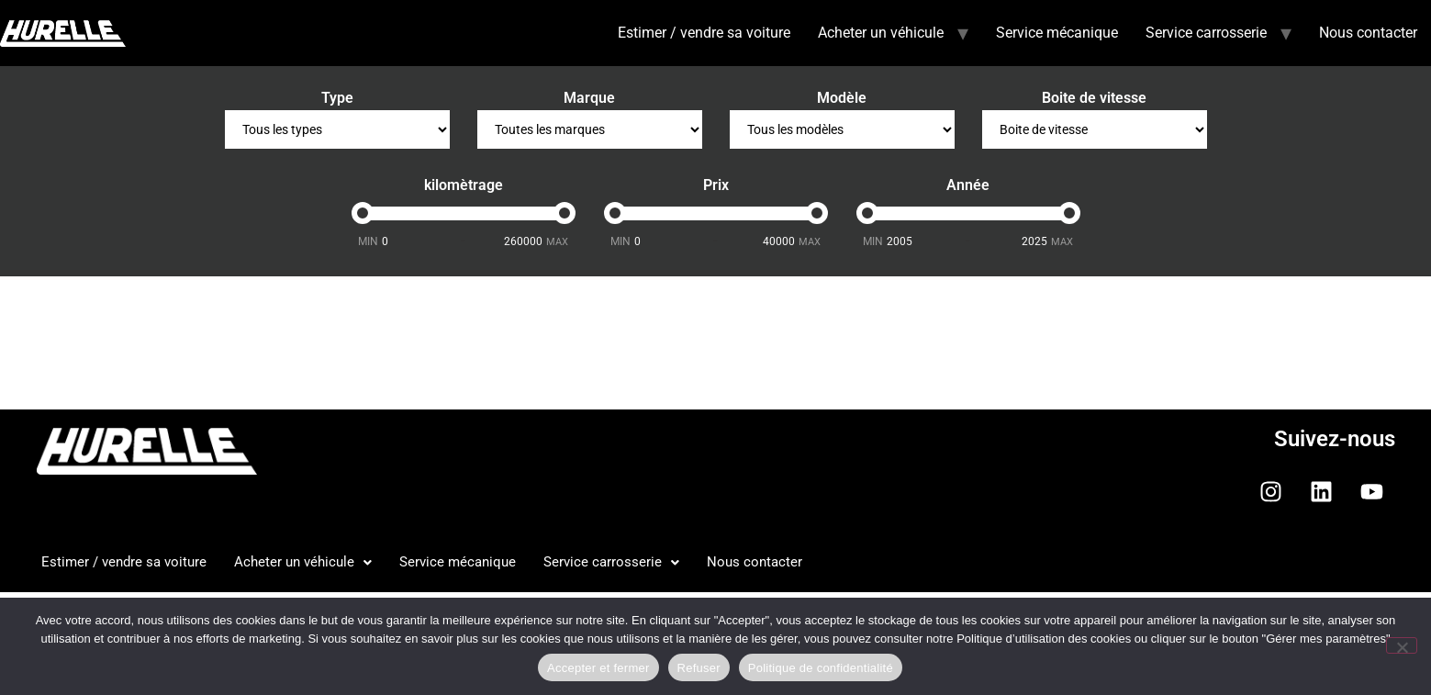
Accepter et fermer (598, 668)
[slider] (363, 213)
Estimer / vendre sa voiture (704, 32)
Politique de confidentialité (820, 668)
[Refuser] (1401, 645)
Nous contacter (1368, 32)
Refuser (699, 668)
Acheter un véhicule (881, 32)
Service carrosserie (1206, 32)
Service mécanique (1057, 32)
